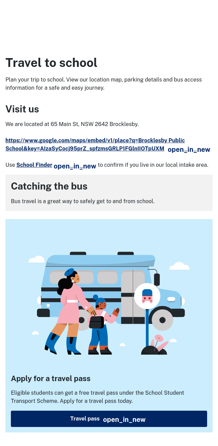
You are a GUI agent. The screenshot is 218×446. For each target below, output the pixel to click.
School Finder (56, 165)
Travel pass (137, 419)
